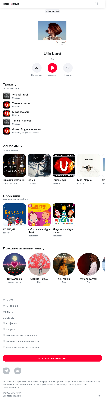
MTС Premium (11, 306)
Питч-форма (10, 323)
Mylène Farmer (88, 279)
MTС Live (8, 300)
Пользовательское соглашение (20, 335)
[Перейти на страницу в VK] (17, 371)
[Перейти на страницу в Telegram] (6, 371)
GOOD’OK (8, 318)
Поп (52, 59)
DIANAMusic (14, 279)
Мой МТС (8, 312)
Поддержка (9, 329)
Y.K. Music (64, 279)
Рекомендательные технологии (21, 347)
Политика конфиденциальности (21, 341)
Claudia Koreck (39, 279)
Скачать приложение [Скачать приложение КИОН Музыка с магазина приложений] (52, 358)
